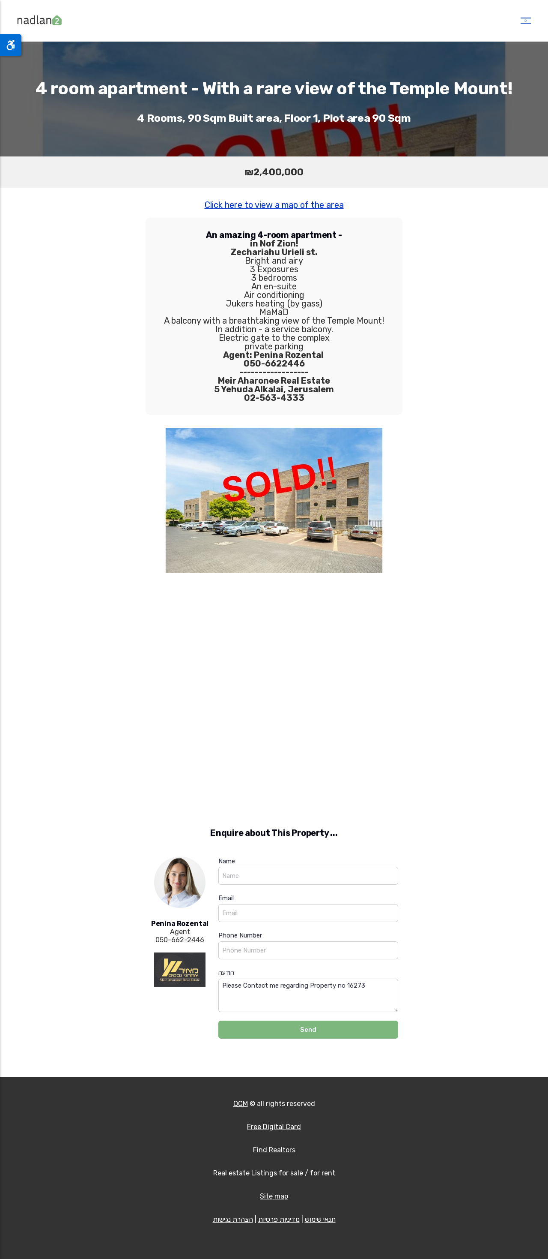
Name (226, 861)
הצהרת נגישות (233, 1219)
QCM (240, 1104)
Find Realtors (274, 1150)
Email (226, 898)
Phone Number (240, 935)
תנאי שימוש (320, 1219)
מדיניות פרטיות (279, 1219)
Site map (274, 1196)
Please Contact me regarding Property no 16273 (308, 996)
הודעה (226, 973)
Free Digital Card (274, 1127)
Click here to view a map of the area (274, 205)
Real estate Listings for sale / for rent (274, 1173)
